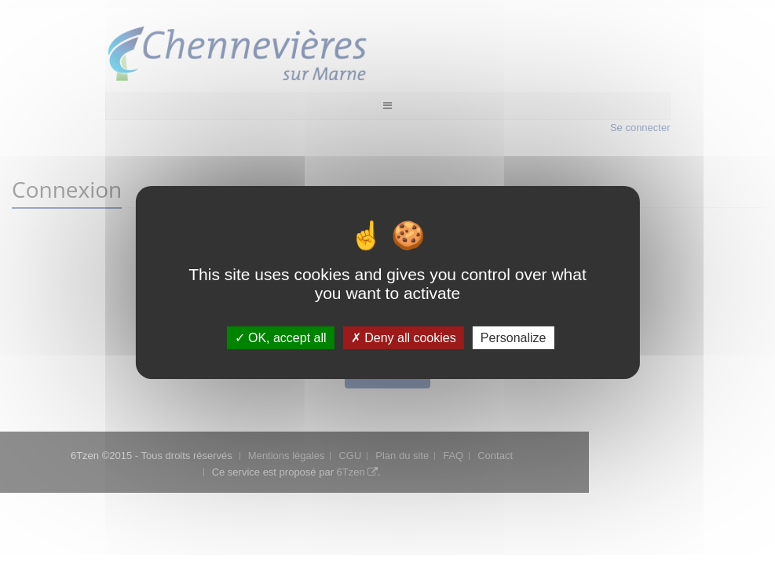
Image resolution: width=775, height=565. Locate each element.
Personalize (514, 337)
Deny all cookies (403, 337)
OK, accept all (281, 337)
